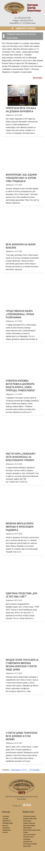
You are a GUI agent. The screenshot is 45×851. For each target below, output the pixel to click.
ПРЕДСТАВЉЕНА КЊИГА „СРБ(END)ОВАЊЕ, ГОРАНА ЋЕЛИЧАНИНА (20, 314)
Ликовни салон (28, 837)
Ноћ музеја (26, 839)
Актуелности (7, 821)
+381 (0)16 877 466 (24, 18)
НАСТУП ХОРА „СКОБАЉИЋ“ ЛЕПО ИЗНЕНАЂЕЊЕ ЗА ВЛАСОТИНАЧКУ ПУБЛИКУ (21, 457)
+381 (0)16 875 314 (26, 21)
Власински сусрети (29, 816)
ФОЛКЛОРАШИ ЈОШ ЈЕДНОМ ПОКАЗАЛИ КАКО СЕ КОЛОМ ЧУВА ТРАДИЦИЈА (21, 178)
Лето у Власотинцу (29, 834)
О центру (5, 818)
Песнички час (27, 841)
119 (30, 770)
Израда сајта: (22, 806)
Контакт (5, 832)
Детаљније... (38, 78)
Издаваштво (7, 830)
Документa (6, 828)
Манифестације (8, 823)
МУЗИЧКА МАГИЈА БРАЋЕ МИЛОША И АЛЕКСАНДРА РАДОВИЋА (20, 526)
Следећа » (36, 770)
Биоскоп (5, 825)
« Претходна (15, 770)
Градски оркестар (29, 823)
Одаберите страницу (22, 28)
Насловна (6, 816)
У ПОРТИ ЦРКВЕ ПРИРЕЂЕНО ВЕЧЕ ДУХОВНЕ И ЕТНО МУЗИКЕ (21, 736)
